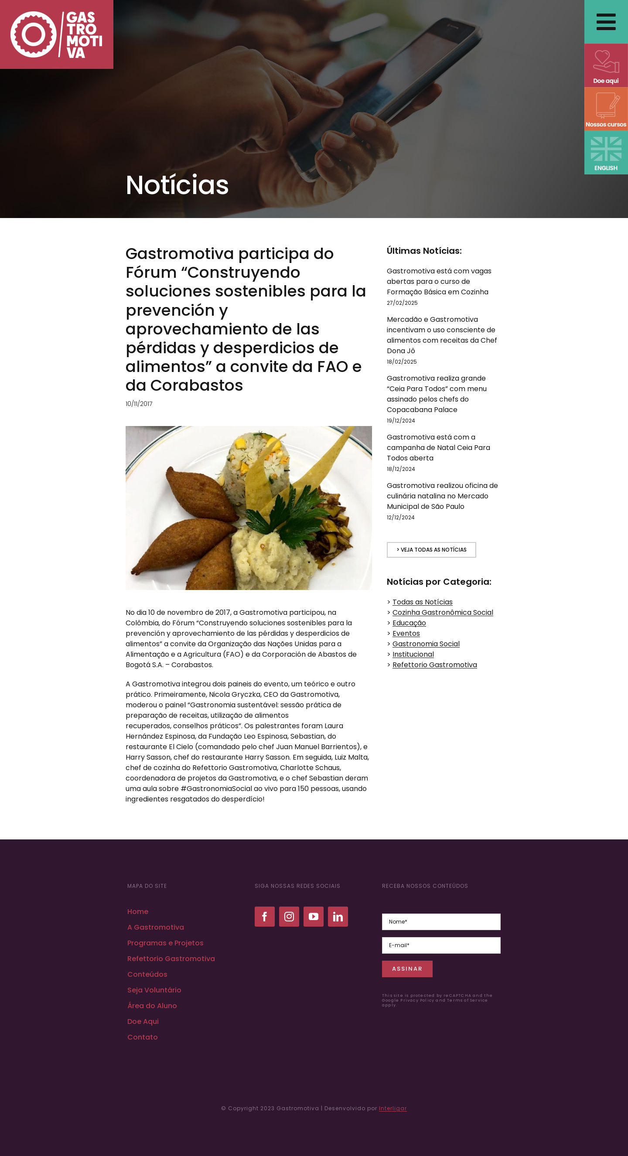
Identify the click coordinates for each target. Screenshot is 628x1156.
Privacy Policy (417, 1000)
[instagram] (289, 917)
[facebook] (265, 917)
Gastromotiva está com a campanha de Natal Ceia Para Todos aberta (438, 447)
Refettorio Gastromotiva (434, 665)
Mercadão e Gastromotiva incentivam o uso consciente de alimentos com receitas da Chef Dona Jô (442, 335)
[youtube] (314, 917)
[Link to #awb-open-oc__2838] (606, 22)
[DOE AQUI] (606, 47)
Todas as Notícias (422, 602)
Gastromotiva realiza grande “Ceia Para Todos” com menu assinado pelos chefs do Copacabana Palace (437, 394)
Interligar (393, 1108)
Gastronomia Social (426, 644)
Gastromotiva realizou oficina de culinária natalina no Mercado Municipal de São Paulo (442, 496)
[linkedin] (338, 917)
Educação (409, 623)
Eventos (406, 633)
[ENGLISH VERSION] (606, 134)
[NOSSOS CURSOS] (606, 90)
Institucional (413, 654)
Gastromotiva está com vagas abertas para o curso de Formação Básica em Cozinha (439, 281)
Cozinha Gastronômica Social (442, 612)
